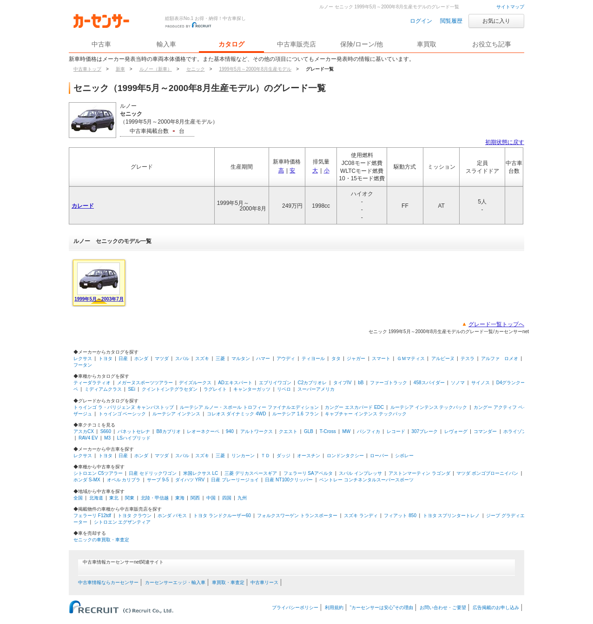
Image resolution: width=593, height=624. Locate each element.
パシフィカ (368, 431)
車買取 (426, 44)
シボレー (404, 455)
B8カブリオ (168, 431)
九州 (242, 497)
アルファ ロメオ (499, 358)
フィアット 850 (400, 515)
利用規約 (334, 607)
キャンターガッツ (251, 389)
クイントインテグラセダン (170, 389)
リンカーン (243, 455)
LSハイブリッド (134, 437)
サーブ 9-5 (158, 479)
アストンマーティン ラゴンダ (419, 473)
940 (230, 431)
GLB (308, 431)
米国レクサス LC (200, 473)
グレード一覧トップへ (496, 324)
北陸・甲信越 (155, 497)
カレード (83, 206)
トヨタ (105, 358)
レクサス (82, 358)
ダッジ (283, 455)
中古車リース (264, 582)
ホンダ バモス (172, 515)
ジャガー (356, 358)
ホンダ (141, 358)
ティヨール (313, 358)
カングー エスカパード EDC (354, 407)
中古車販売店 (296, 44)
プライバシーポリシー (295, 607)
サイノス (480, 382)
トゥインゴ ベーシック (122, 413)
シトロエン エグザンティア (122, 522)
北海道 (96, 497)
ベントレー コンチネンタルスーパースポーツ (366, 479)
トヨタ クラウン (135, 515)
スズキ (202, 358)
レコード (396, 431)
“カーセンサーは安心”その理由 (382, 607)
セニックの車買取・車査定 (101, 539)
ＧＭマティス (411, 358)
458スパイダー (429, 382)
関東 (129, 497)
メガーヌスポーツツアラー (145, 382)
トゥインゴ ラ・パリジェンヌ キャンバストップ (123, 407)
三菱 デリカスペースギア (250, 473)
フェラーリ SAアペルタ (308, 473)
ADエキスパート (235, 382)
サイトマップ (510, 6)
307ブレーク (424, 431)
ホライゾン (515, 431)
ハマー (263, 358)
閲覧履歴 (451, 21)
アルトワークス (256, 431)
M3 (107, 437)
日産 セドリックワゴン (153, 473)
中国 (211, 497)
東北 (114, 497)
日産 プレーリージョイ (235, 479)
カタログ (231, 44)
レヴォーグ (456, 431)
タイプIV (342, 382)
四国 (226, 497)
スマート (381, 358)
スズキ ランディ (361, 515)
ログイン (421, 21)
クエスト (288, 431)
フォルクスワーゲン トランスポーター (297, 515)
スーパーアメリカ (316, 389)
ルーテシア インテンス (176, 413)
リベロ (284, 389)
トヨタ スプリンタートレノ (451, 515)
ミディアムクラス (103, 389)
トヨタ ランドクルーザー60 (222, 515)
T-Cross (328, 431)
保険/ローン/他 (361, 44)
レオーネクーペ (203, 431)
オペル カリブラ (124, 479)
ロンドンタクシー (345, 455)
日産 (123, 358)
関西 (195, 497)
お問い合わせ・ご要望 (443, 607)
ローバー (379, 455)
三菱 (220, 358)
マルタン (240, 358)
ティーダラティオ (92, 382)
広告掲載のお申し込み (496, 607)
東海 (179, 497)
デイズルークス (195, 382)
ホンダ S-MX (86, 479)
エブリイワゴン (275, 382)
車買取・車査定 (228, 582)
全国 (78, 497)
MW (346, 431)
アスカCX (83, 431)
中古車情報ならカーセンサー (108, 582)
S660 (105, 431)
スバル (182, 358)
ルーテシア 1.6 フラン (295, 413)
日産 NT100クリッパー (289, 479)
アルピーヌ (443, 358)
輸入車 (166, 44)
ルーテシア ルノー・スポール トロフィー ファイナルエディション (249, 407)
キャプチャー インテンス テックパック (366, 413)
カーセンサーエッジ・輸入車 (175, 582)
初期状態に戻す (504, 142)
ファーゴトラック (388, 382)
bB (360, 382)
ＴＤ (265, 455)
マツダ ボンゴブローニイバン (487, 473)
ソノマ (458, 382)
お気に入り (496, 21)
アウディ (286, 358)
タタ (336, 358)
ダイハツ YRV (189, 479)
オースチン (308, 455)
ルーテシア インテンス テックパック (429, 407)
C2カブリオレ (312, 382)
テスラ (467, 358)
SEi (131, 389)
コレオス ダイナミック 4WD (236, 413)
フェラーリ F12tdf (92, 515)
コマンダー (485, 431)
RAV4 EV (88, 437)
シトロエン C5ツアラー (98, 473)
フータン (82, 365)
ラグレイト (215, 389)
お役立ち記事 (491, 44)
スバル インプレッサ (360, 473)
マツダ (162, 358)
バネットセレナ (134, 431)
